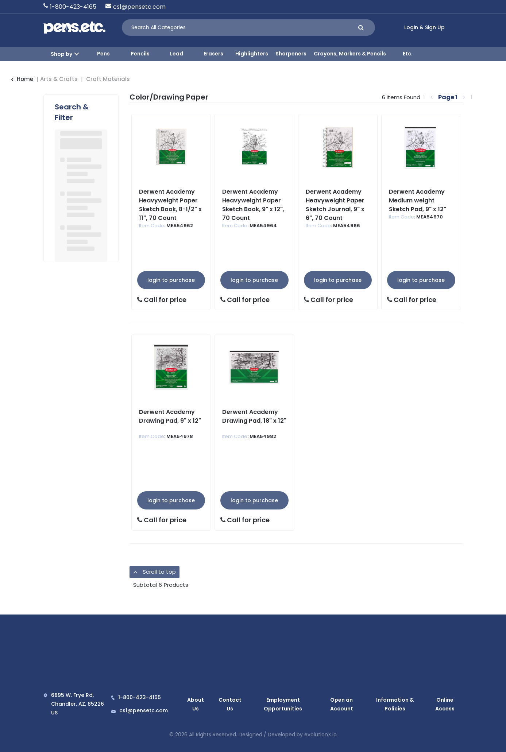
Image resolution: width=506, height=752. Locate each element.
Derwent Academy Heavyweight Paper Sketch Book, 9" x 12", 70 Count (253, 204)
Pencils (140, 53)
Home (22, 79)
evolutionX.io (320, 734)
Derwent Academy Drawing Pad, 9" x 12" (170, 416)
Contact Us (224, 704)
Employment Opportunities (278, 704)
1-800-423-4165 (73, 7)
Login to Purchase (171, 280)
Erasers (213, 53)
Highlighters (251, 53)
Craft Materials (108, 79)
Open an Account (339, 704)
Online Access (445, 704)
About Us (194, 704)
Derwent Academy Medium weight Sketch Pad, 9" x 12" (417, 200)
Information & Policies (394, 704)
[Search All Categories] (248, 27)
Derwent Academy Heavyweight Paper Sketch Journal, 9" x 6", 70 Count (335, 204)
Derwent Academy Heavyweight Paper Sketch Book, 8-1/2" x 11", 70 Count (170, 204)
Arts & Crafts (59, 79)
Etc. (408, 53)
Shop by (61, 54)
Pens (103, 53)
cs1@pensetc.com (139, 7)
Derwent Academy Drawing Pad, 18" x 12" (254, 416)
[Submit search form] (361, 27)
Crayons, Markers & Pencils (350, 53)
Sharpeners (290, 53)
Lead (176, 53)
